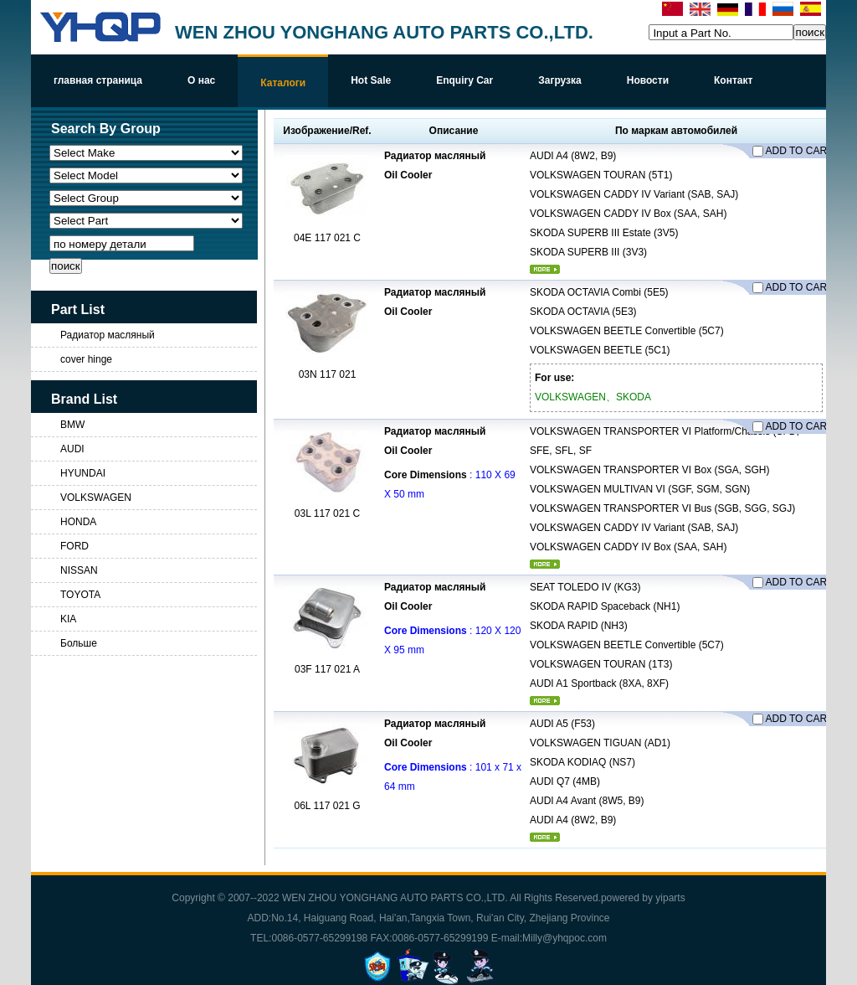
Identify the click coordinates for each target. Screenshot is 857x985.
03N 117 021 (328, 374)
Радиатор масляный (107, 335)
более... (545, 269)
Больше (78, 643)
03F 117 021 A (327, 669)
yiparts (670, 898)
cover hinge (86, 359)
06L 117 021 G (328, 806)
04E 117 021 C (327, 238)
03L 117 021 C (327, 513)
